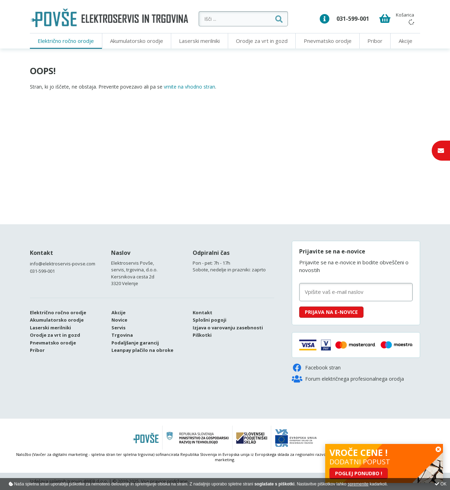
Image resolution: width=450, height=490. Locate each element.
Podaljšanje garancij (135, 343)
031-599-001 (352, 18)
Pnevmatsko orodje (328, 40)
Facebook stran (316, 367)
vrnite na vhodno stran (189, 86)
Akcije (405, 40)
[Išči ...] (244, 18)
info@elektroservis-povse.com (62, 263)
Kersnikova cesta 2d (132, 276)
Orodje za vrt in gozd (262, 40)
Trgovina (122, 335)
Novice (119, 320)
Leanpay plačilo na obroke (142, 350)
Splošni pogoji (209, 320)
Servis (118, 327)
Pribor (374, 40)
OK (440, 484)
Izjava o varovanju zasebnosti (228, 327)
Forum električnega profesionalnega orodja (348, 379)
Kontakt (41, 253)
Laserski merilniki (199, 40)
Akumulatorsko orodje (136, 40)
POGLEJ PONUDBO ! (358, 473)
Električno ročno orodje (66, 40)
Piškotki (202, 335)
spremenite (358, 484)
